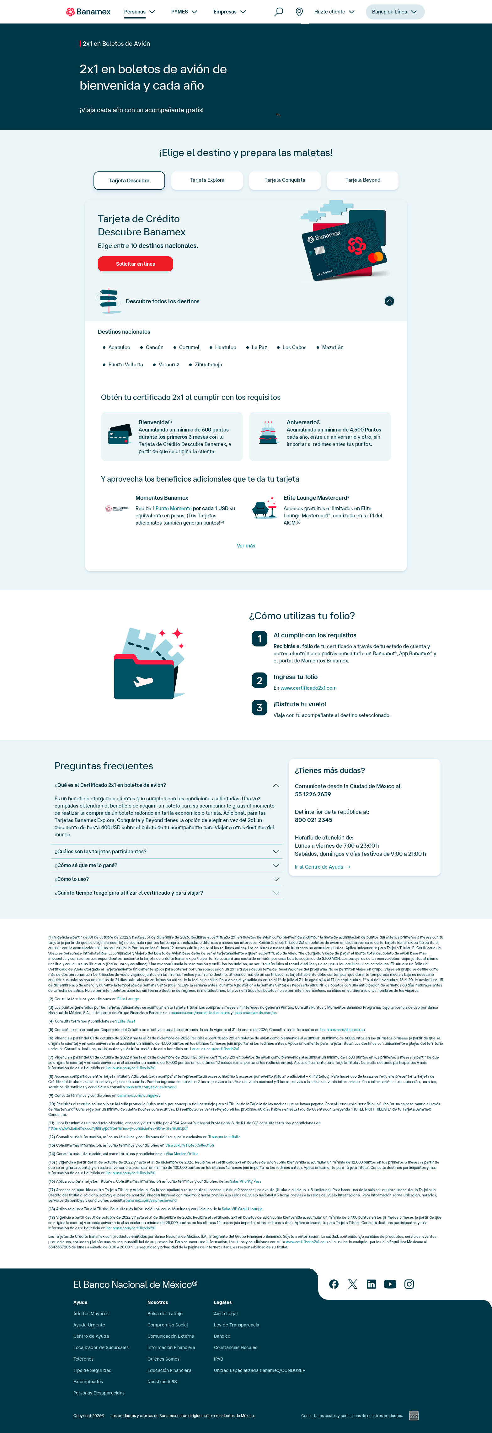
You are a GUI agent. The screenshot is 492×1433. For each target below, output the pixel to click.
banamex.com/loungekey (138, 1095)
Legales (223, 1302)
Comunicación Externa (170, 1336)
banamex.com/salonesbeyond (151, 1087)
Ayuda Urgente (89, 1324)
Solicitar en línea (135, 264)
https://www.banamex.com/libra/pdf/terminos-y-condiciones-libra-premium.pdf (118, 1128)
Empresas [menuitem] (225, 11)
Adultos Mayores (91, 1313)
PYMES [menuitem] (179, 11)
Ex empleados (88, 1381)
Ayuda (80, 1302)
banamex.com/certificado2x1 (214, 1049)
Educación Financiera (169, 1370)
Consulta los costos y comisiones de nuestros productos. (352, 1416)
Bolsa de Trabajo (165, 1313)
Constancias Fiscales (235, 1347)
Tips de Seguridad (92, 1370)
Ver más (246, 545)
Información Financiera (171, 1347)
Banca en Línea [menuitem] (389, 20)
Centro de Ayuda (91, 1336)
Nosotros (157, 1302)
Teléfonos (83, 1359)
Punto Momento (174, 508)
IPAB (218, 1359)
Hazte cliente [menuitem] (329, 13)
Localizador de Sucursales (101, 1347)
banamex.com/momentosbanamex (200, 1013)
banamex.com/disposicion (342, 1030)
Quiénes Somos (163, 1359)
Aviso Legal (226, 1313)
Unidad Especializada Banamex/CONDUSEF (259, 1370)
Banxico (222, 1336)
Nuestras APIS (162, 1381)
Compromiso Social (167, 1324)
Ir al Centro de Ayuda (319, 867)
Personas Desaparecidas (99, 1392)
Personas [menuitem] (135, 11)
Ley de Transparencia (236, 1324)
